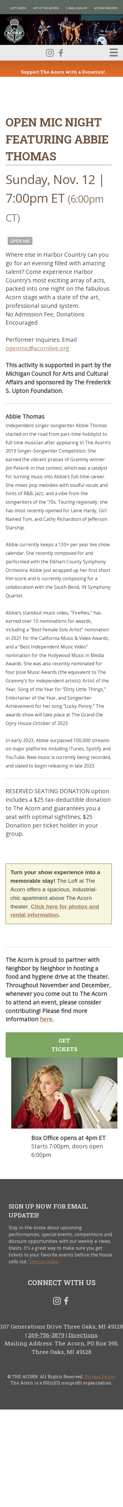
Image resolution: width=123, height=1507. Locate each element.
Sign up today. (44, 1262)
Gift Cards (18, 8)
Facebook (61, 53)
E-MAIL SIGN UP (76, 8)
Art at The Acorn (46, 8)
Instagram (50, 53)
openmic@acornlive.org (37, 348)
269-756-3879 (46, 1335)
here (46, 1019)
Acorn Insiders (105, 8)
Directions (83, 1335)
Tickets (20, 1126)
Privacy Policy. (100, 1376)
